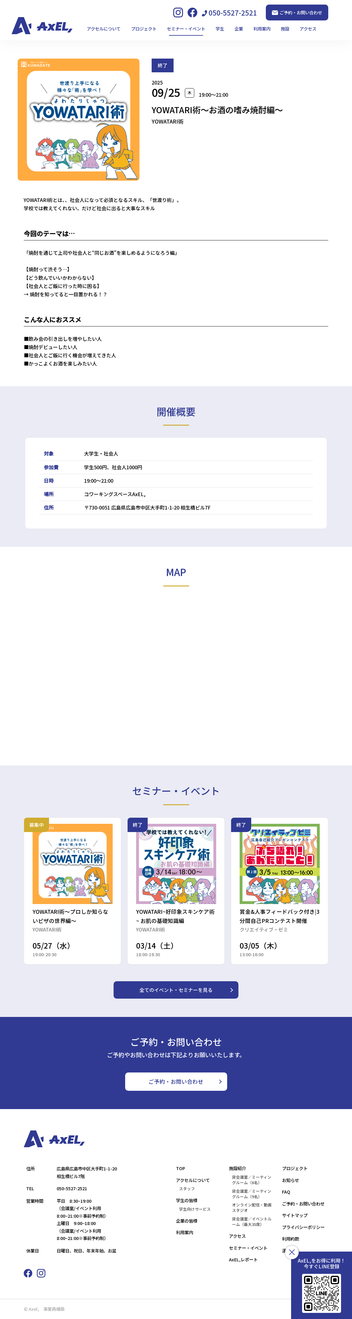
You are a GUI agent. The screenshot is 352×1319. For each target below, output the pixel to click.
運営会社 (290, 1250)
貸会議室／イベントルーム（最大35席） (252, 1221)
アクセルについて (104, 28)
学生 (220, 28)
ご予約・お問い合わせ (297, 12)
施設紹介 (237, 1168)
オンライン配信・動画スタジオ (252, 1207)
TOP (180, 1168)
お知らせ (290, 1180)
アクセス (308, 28)
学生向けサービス (195, 1209)
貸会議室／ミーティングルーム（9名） (251, 1193)
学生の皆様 (186, 1200)
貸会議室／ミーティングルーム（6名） (251, 1179)
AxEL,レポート (243, 1259)
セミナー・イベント (186, 28)
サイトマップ (295, 1215)
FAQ (286, 1191)
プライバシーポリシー (303, 1227)
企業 (238, 28)
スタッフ (187, 1188)
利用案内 (261, 28)
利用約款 (290, 1238)
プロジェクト (144, 28)
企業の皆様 (186, 1220)
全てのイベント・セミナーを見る (176, 989)
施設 (285, 28)
